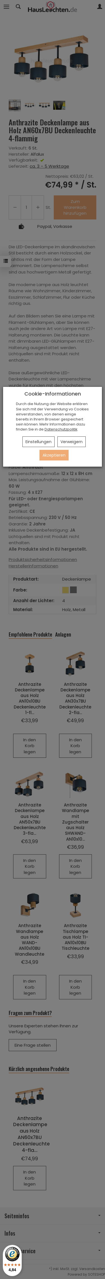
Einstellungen (38, 442)
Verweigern (71, 442)
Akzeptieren (54, 455)
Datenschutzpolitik (61, 429)
